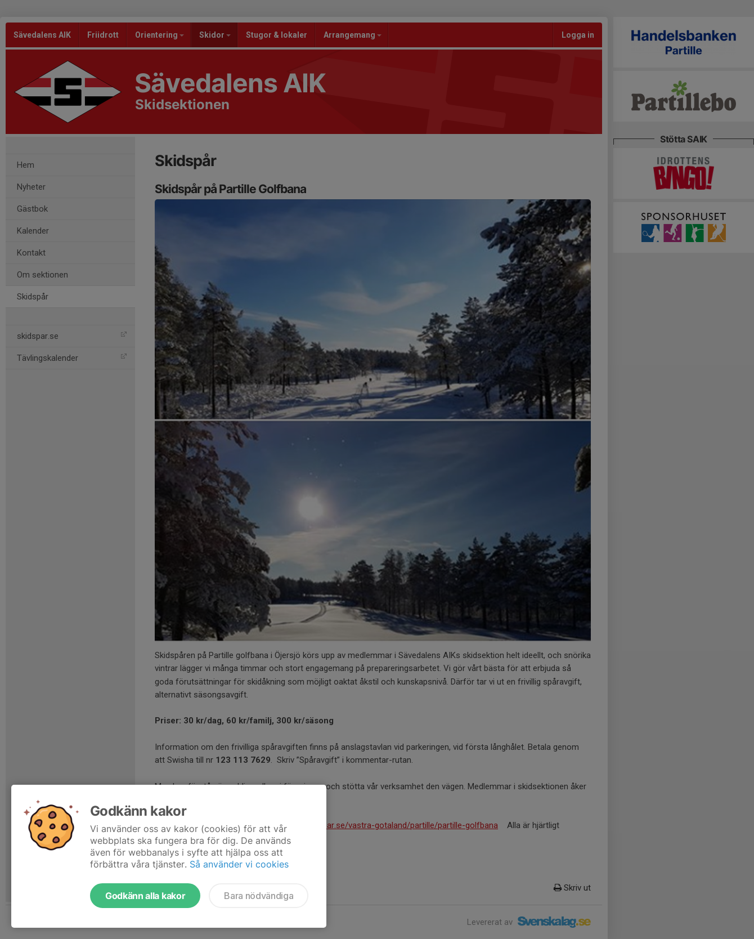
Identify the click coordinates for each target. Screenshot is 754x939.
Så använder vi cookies (239, 864)
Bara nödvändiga (258, 895)
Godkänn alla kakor (145, 895)
